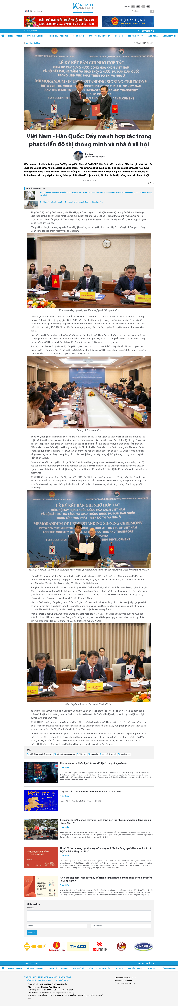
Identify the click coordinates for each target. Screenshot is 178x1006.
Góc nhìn (119, 36)
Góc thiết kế (78, 36)
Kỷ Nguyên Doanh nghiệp (99, 36)
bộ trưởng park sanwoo (65, 754)
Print (150, 183)
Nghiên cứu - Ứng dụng (58, 36)
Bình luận (30, 908)
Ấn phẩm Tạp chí (169, 36)
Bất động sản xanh (35, 36)
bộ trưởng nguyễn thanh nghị (40, 754)
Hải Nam (89, 154)
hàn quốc (93, 754)
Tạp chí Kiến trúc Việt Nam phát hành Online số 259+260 (90, 792)
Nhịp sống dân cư (135, 36)
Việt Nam (82, 754)
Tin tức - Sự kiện (15, 36)
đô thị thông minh (108, 754)
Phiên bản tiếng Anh (34, 11)
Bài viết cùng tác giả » (95, 157)
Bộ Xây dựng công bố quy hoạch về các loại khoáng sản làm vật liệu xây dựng (71, 202)
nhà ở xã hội (124, 754)
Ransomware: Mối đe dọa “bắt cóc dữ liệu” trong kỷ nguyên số (93, 763)
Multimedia (153, 36)
